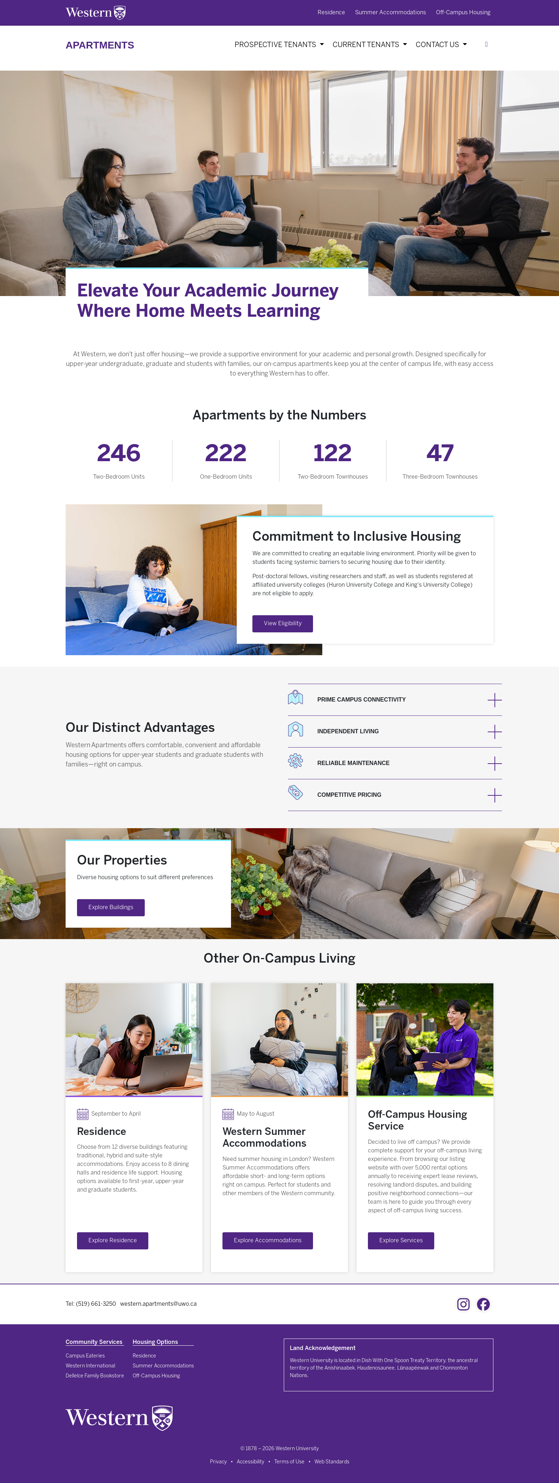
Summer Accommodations (390, 12)
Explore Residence (112, 1240)
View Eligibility (283, 623)
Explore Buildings (110, 907)
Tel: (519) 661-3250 (91, 1304)
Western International (90, 1366)
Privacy (218, 1462)
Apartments (100, 45)
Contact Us (438, 45)
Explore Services (401, 1240)
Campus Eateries (85, 1356)
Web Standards (331, 1462)
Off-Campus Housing (463, 12)
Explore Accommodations (268, 1240)
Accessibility (250, 1462)
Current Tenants (367, 45)
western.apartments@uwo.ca (158, 1304)
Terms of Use (289, 1462)
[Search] (487, 45)
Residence (331, 12)
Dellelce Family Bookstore (95, 1376)
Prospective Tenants (276, 45)
